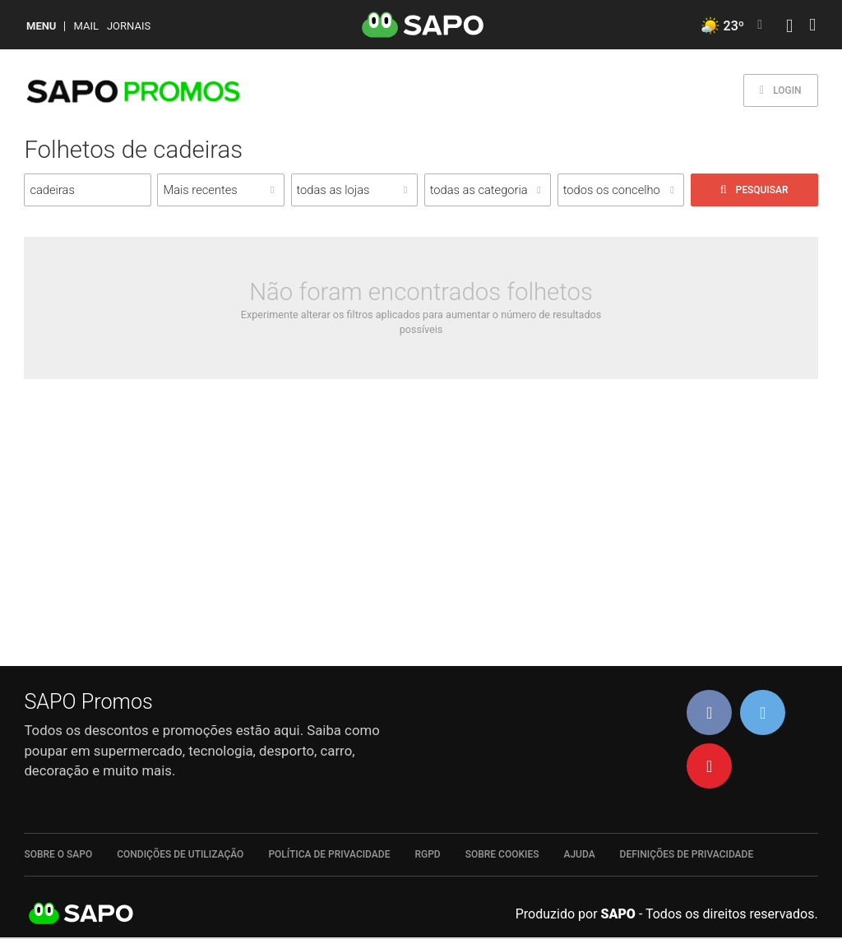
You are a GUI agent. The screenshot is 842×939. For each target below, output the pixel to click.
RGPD (427, 854)
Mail (85, 26)
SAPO (81, 914)
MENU (41, 26)
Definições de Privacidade (687, 854)
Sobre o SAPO (58, 854)
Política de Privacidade (329, 854)
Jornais (128, 26)
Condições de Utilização (180, 854)
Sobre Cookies (502, 854)
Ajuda (578, 854)
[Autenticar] (789, 27)
